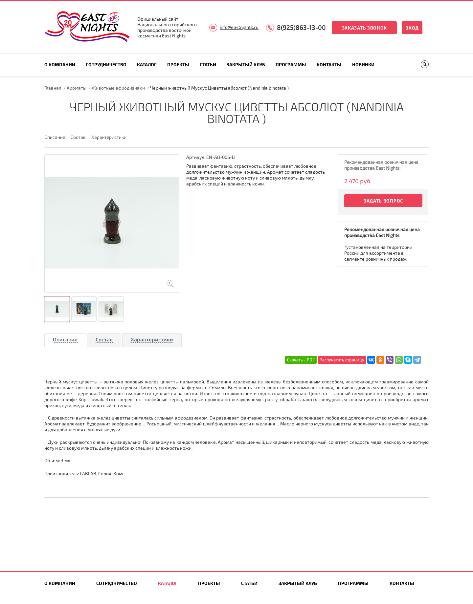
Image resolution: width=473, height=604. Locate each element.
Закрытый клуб (246, 64)
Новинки (363, 64)
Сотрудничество (106, 64)
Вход (412, 28)
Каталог (146, 64)
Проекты (178, 64)
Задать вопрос (383, 201)
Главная (52, 88)
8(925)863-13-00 (301, 27)
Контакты (329, 64)
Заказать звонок (364, 28)
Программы (291, 64)
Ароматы (76, 88)
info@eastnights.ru (239, 27)
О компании (59, 64)
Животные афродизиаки (118, 88)
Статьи (208, 64)
